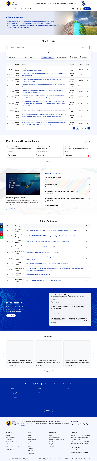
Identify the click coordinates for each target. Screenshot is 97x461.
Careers (51, 446)
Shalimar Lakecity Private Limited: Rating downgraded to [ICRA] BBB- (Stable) (47, 241)
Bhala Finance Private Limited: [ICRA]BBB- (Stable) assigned (42, 252)
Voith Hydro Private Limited (53, 177)
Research (23, 8)
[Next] (89, 141)
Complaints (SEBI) (63, 458)
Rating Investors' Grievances (79, 452)
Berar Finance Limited (51, 205)
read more (23, 425)
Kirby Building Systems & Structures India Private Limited (61, 191)
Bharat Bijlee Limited (51, 184)
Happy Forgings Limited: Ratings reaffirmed (38, 274)
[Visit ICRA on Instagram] (81, 424)
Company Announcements (13, 446)
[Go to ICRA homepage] (12, 423)
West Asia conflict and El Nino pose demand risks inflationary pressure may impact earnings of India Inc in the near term (68, 295)
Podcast (30, 437)
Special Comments (61, 57)
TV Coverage (31, 441)
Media (41, 8)
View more (11, 208)
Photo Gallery (31, 448)
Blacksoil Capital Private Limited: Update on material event (42, 247)
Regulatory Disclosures (55, 444)
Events (30, 446)
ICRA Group (9, 444)
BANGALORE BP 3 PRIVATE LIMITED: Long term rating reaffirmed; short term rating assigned (51, 236)
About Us (10, 8)
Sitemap (56, 458)
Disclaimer (49, 458)
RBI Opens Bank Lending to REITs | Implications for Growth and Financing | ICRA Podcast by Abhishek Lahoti (47, 361)
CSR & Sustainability (11, 441)
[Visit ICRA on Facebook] (75, 424)
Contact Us (47, 8)
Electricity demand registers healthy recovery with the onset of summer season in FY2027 (77, 148)
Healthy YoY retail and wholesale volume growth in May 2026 (47, 147)
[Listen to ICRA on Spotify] (87, 424)
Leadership (9, 439)
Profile (8, 435)
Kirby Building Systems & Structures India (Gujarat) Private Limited (64, 198)
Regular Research (47, 57)
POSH (89, 458)
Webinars (30, 444)
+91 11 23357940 (84, 441)
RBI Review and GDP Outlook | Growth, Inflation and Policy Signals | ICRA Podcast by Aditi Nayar (77, 361)
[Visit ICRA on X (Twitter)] (78, 424)
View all (48, 161)
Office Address (75, 447)
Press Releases (32, 439)
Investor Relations (54, 441)
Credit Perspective (33, 8)
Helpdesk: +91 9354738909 (45, 3)
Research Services (54, 437)
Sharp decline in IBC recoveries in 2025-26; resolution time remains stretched (67, 307)
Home (7, 13)
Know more (10, 449)
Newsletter (31, 450)
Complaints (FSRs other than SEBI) (77, 458)
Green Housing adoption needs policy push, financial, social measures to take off (44, 110)
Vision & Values (10, 437)
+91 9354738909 (54, 421)
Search (84, 47)
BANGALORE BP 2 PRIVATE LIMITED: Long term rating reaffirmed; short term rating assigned (51, 230)
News (29, 435)
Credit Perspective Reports (16, 198)
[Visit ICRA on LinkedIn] (72, 424)
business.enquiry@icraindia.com (65, 3)
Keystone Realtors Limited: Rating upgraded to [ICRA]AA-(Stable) (44, 280)
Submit (48, 410)
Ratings (17, 8)
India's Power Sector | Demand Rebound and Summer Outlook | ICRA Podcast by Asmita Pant (19, 361)
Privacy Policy (42, 458)
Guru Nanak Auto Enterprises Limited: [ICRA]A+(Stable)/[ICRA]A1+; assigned (47, 263)
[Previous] (85, 141)
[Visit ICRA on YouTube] (84, 424)
